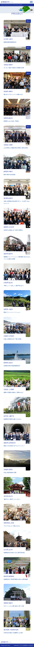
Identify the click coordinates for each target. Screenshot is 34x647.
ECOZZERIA (30, 645)
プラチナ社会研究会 (23, 645)
